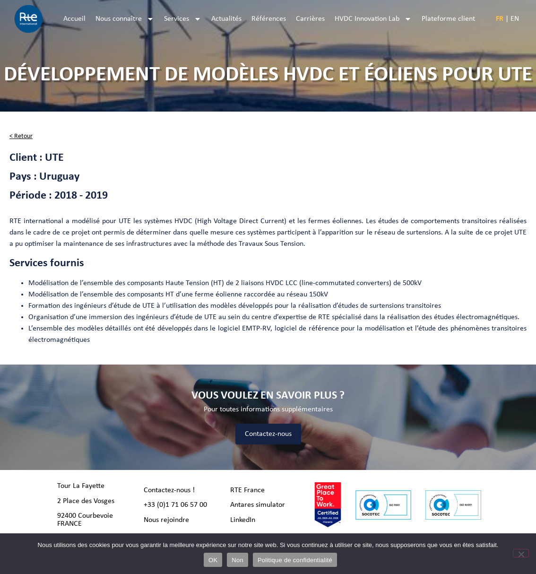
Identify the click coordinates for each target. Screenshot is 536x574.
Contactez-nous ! (169, 490)
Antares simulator (257, 505)
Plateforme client (448, 19)
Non (237, 560)
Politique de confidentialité (295, 560)
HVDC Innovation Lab (373, 19)
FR (499, 19)
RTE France (247, 490)
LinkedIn (242, 520)
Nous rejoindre (166, 520)
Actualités (226, 19)
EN (514, 19)
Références (268, 19)
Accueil (74, 19)
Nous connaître (124, 19)
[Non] (521, 553)
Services (182, 19)
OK (212, 560)
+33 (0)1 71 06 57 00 (175, 505)
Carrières (310, 19)
